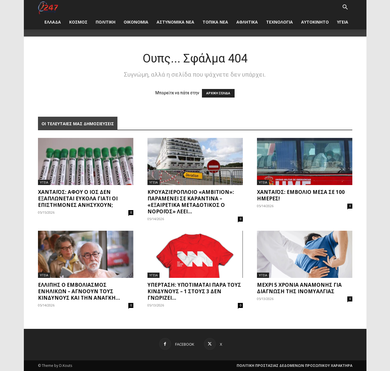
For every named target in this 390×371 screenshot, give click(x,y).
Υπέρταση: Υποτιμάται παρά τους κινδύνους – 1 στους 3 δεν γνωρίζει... (194, 291)
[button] (345, 8)
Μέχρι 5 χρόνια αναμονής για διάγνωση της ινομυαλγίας (299, 288)
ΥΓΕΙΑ (342, 22)
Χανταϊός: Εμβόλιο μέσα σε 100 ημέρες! (301, 195)
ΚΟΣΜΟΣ (78, 22)
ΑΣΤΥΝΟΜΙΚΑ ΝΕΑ (175, 22)
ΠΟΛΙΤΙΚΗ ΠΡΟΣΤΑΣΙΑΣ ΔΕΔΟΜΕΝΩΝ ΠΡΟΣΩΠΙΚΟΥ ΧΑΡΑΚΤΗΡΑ (294, 365)
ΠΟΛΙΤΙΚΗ (105, 22)
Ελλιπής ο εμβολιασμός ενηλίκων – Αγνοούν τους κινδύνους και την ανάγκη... (79, 291)
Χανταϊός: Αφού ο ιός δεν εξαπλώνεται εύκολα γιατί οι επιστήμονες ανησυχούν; (78, 198)
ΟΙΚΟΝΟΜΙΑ (136, 22)
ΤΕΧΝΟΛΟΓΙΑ (279, 22)
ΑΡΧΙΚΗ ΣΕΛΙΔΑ (218, 93)
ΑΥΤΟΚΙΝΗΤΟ (315, 22)
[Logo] (48, 7)
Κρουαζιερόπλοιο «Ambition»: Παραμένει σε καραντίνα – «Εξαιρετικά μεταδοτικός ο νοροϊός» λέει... (190, 202)
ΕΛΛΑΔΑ (52, 22)
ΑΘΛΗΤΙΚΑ (247, 22)
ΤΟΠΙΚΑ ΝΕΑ (215, 22)
